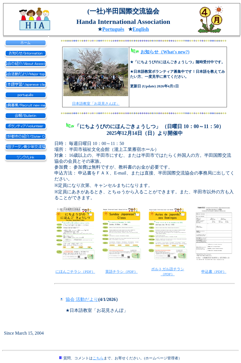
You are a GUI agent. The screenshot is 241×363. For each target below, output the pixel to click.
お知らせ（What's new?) (164, 51)
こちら (98, 358)
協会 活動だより (82, 299)
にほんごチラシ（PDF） (75, 271)
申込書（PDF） (213, 271)
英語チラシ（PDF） (121, 271)
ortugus (113, 29)
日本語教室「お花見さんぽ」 (96, 103)
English (141, 29)
